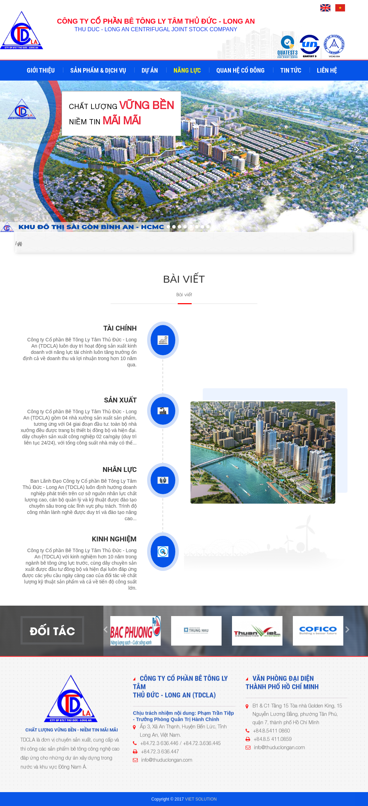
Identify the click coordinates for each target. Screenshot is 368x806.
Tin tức (291, 70)
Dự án (150, 70)
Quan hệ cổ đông (241, 70)
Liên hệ (327, 70)
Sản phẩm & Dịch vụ (98, 70)
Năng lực (188, 70)
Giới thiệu (41, 70)
